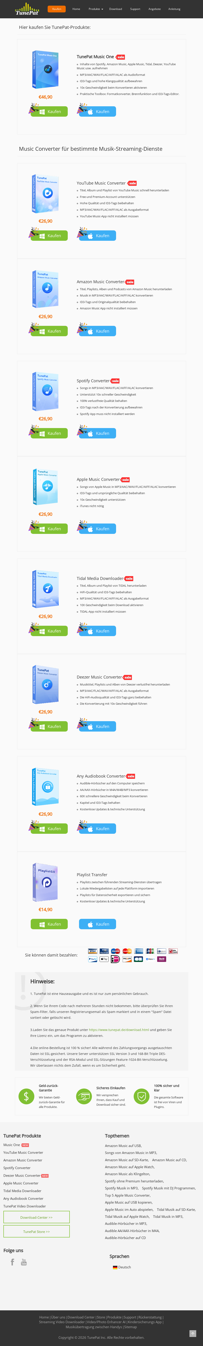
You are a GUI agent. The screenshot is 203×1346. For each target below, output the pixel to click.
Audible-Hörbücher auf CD (125, 1237)
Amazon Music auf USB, (123, 1145)
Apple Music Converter (20, 1183)
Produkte (114, 1317)
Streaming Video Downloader (62, 1322)
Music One (11, 1144)
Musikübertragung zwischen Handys (94, 1327)
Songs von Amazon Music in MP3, (131, 1152)
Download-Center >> (36, 1217)
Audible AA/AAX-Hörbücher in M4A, (132, 1230)
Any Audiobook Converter (23, 1198)
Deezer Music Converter (21, 1175)
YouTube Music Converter (23, 1152)
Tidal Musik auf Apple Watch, (127, 1216)
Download (115, 9)
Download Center (81, 1317)
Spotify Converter (16, 1167)
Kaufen (56, 9)
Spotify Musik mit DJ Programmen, (169, 1188)
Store (101, 1317)
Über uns (58, 1317)
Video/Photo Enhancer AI (106, 1322)
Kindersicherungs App (145, 1322)
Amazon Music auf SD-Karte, (127, 1160)
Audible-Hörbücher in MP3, (126, 1223)
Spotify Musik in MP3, (122, 1188)
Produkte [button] (96, 9)
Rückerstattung (150, 1317)
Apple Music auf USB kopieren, (129, 1202)
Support (135, 9)
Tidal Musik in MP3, (168, 1216)
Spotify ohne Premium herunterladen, (134, 1181)
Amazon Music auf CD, (169, 1160)
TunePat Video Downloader (24, 1206)
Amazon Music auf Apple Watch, (130, 1167)
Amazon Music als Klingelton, (127, 1174)
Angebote (155, 9)
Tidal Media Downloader (22, 1190)
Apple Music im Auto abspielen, (129, 1209)
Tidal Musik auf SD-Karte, (176, 1209)
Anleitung (174, 9)
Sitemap (130, 1327)
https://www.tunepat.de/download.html (119, 1030)
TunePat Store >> (36, 1231)
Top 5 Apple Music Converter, (128, 1195)
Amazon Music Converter (22, 1160)
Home (76, 9)
